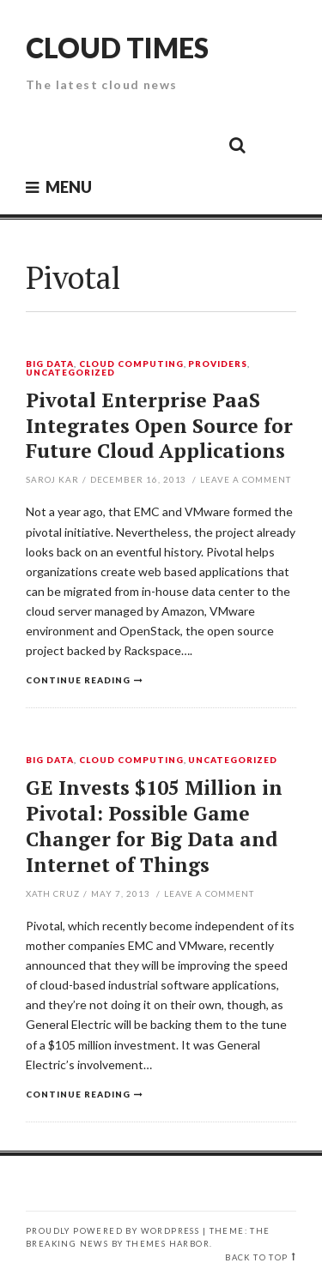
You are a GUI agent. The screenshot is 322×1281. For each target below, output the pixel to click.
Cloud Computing (131, 364)
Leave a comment (245, 479)
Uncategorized (70, 373)
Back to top (256, 1257)
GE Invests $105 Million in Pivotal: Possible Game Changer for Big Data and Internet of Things (154, 826)
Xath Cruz (53, 893)
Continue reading (78, 680)
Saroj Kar (52, 479)
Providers (217, 364)
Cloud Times (117, 47)
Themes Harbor (168, 1243)
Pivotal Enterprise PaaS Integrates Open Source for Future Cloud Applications (159, 426)
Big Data (50, 364)
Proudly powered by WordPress (112, 1231)
